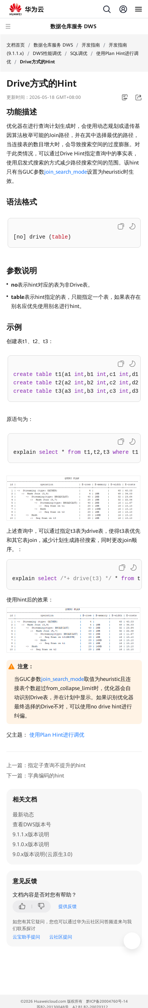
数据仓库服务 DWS (53, 45)
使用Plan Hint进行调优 (56, 735)
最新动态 (23, 814)
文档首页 (15, 45)
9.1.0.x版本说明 (31, 844)
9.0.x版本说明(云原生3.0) (43, 854)
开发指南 (91, 45)
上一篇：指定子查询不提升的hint (45, 765)
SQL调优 (78, 53)
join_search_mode (65, 172)
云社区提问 (60, 937)
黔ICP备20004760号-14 (107, 1001)
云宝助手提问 (26, 937)
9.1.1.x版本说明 (31, 834)
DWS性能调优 (47, 53)
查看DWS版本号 (32, 824)
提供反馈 (67, 906)
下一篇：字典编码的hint (35, 776)
